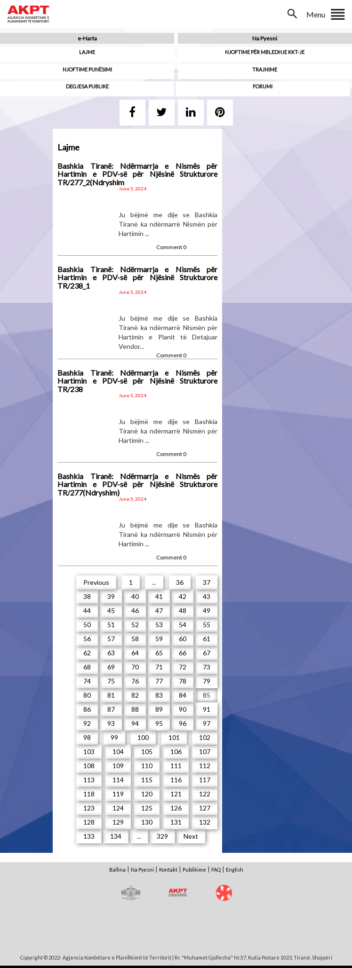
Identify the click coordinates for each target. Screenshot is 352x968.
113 (89, 780)
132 (204, 822)
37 (206, 582)
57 (111, 639)
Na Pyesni (264, 38)
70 (135, 667)
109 (118, 766)
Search (293, 13)
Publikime (194, 869)
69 (111, 667)
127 (204, 808)
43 (206, 596)
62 (87, 653)
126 (176, 808)
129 (118, 822)
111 (176, 766)
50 (87, 625)
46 (135, 610)
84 (182, 695)
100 (143, 737)
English (234, 869)
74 (87, 681)
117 (204, 780)
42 (182, 596)
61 (206, 639)
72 (182, 667)
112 (204, 766)
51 (111, 625)
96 (182, 723)
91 (206, 709)
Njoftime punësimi (87, 69)
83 (159, 695)
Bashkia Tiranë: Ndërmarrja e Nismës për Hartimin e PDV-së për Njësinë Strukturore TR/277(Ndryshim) (137, 484)
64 (135, 653)
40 (135, 596)
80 (87, 695)
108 (89, 766)
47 (159, 610)
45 (111, 610)
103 (89, 752)
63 (111, 653)
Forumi (262, 86)
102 (204, 737)
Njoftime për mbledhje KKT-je (264, 52)
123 (89, 808)
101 (174, 737)
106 (176, 752)
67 (206, 653)
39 (111, 596)
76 (135, 681)
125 (146, 808)
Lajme (87, 52)
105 (146, 752)
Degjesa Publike (87, 86)
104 (118, 752)
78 (182, 681)
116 (176, 780)
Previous (96, 582)
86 (87, 709)
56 (87, 639)
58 (135, 639)
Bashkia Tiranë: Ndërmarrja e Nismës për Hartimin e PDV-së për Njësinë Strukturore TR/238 (137, 380)
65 (159, 653)
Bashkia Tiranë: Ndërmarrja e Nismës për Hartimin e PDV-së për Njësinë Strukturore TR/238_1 (137, 277)
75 (111, 681)
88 (135, 709)
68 (87, 667)
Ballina (117, 869)
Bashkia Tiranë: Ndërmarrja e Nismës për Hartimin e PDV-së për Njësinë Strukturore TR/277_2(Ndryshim (137, 174)
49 (206, 610)
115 (146, 780)
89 (159, 709)
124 (118, 808)
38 (87, 596)
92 (87, 723)
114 (118, 780)
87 (111, 709)
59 (159, 639)
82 (135, 695)
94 (135, 723)
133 (89, 836)
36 (180, 582)
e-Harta (87, 38)
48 (182, 610)
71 (159, 667)
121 (176, 794)
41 (159, 596)
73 (206, 667)
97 (206, 723)
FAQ (216, 869)
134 (115, 836)
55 (206, 625)
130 (146, 822)
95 (159, 723)
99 (114, 737)
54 (182, 625)
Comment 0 (171, 247)
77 (159, 681)
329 (162, 836)
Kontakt (168, 869)
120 (146, 794)
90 (182, 709)
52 (135, 625)
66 (182, 653)
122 (204, 794)
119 (118, 794)
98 (87, 737)
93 (111, 723)
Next (191, 836)
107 (204, 752)
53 (159, 625)
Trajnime (264, 69)
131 (176, 822)
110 (146, 766)
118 (89, 794)
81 (111, 695)
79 (206, 681)
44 (87, 610)
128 (89, 822)
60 (182, 639)
